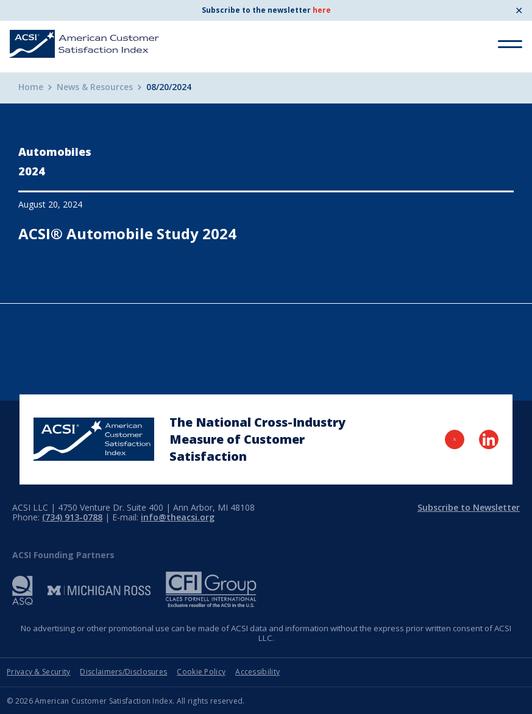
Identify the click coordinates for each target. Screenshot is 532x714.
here (322, 10)
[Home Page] (94, 439)
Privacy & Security (38, 672)
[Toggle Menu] (510, 44)
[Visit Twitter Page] (454, 439)
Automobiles (54, 151)
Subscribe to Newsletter (468, 507)
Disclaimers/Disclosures (123, 672)
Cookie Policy (201, 672)
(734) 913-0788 (72, 517)
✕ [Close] (519, 10)
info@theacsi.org (178, 517)
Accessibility (257, 672)
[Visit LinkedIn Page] (488, 439)
